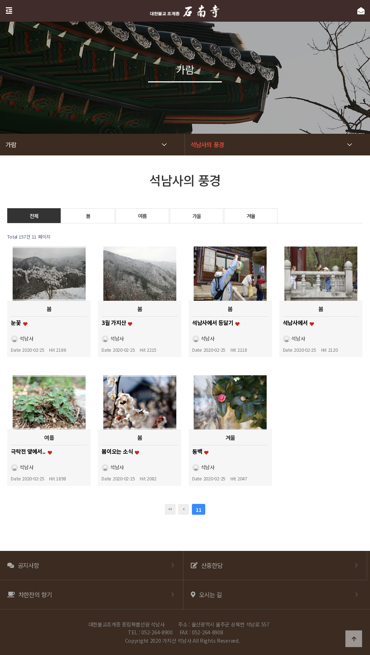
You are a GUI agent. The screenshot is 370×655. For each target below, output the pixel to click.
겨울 (250, 215)
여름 (142, 215)
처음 (170, 509)
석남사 (22, 338)
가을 (196, 215)
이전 (183, 509)
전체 (34, 215)
